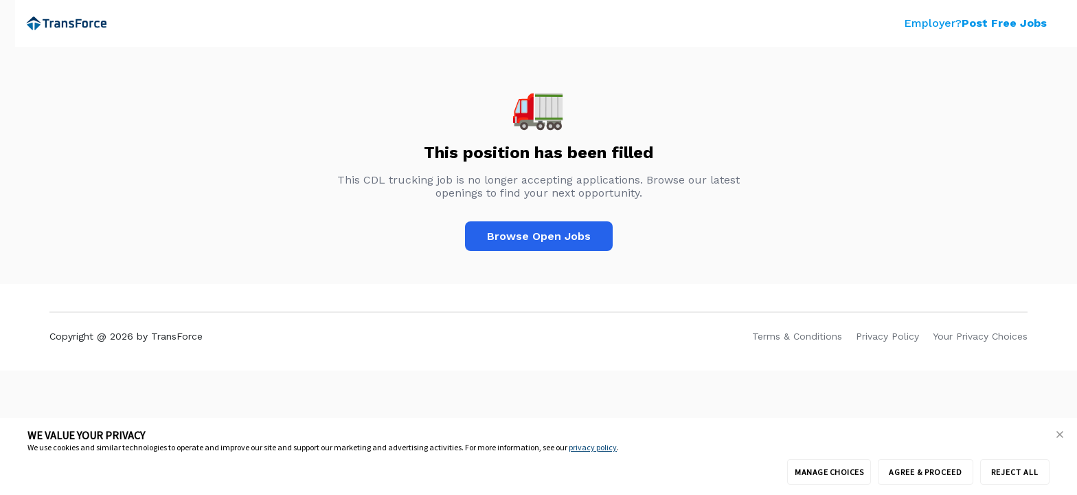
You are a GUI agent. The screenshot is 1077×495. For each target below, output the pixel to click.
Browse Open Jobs (539, 236)
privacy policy (593, 447)
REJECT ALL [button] (1015, 472)
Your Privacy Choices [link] (980, 336)
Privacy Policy (887, 336)
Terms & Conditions (797, 336)
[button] (1059, 435)
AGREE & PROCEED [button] (925, 472)
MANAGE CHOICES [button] (829, 472)
